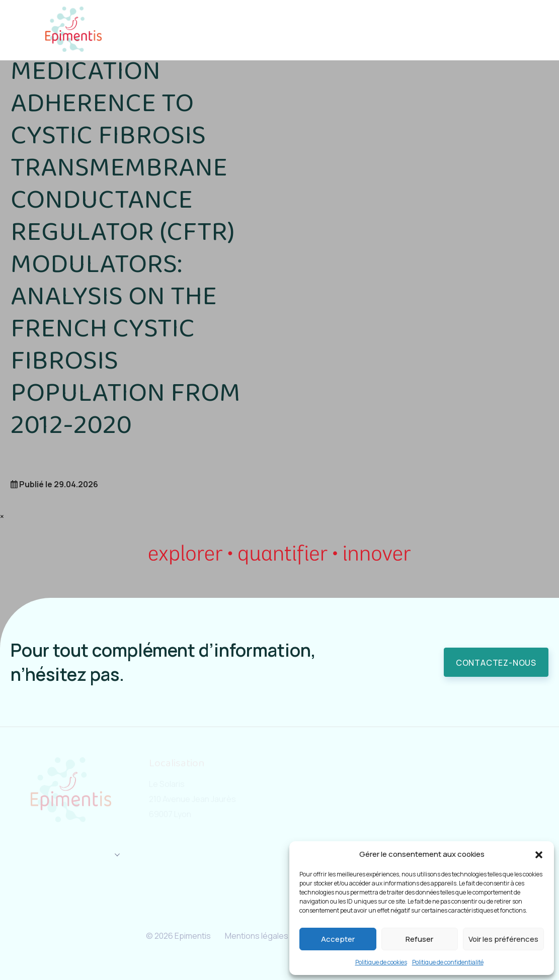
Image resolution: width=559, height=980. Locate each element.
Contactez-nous (496, 662)
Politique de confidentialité (448, 962)
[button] (539, 854)
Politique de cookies (381, 962)
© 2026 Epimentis (168, 935)
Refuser (419, 939)
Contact (477, 30)
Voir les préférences (503, 939)
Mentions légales (253, 935)
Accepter (338, 939)
